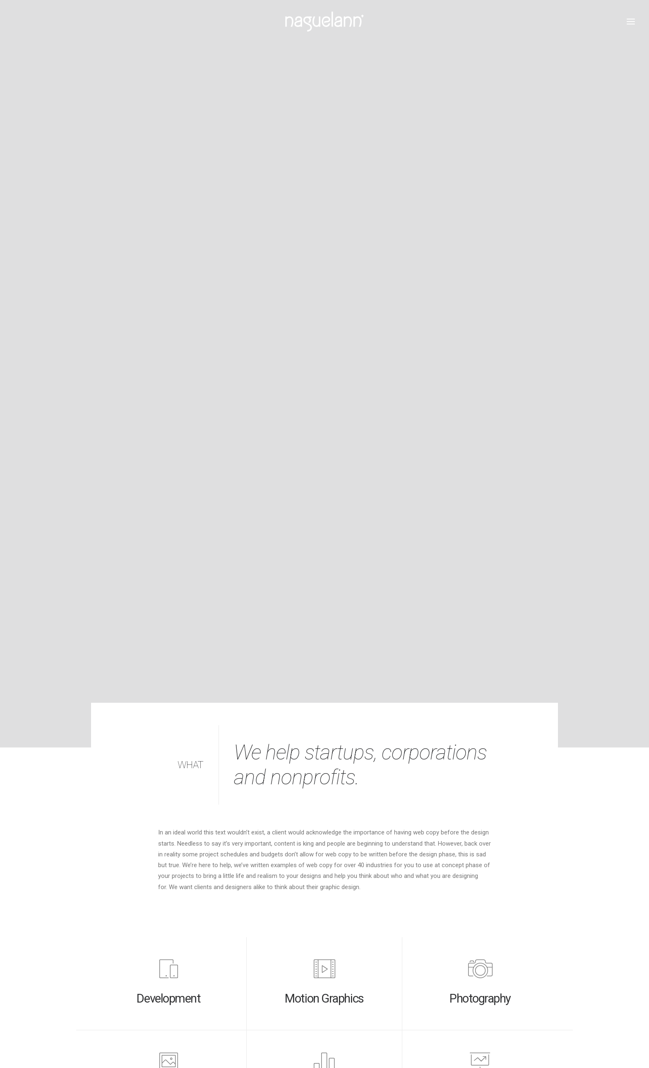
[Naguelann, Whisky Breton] (324, 21)
